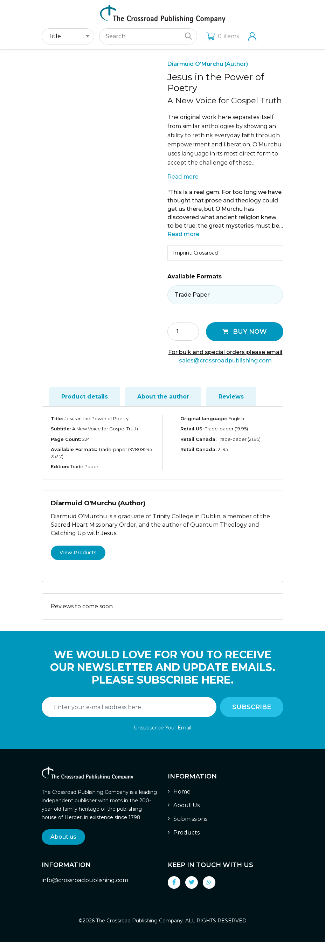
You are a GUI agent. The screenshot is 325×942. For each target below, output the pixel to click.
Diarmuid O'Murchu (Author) (207, 64)
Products (186, 832)
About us (63, 836)
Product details (84, 396)
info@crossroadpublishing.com (85, 880)
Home (182, 791)
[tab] (84, 396)
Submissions (190, 819)
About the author (163, 396)
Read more (183, 176)
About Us (186, 805)
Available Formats (194, 276)
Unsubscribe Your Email (162, 728)
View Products (78, 552)
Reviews (231, 396)
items (222, 36)
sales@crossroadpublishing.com (225, 360)
